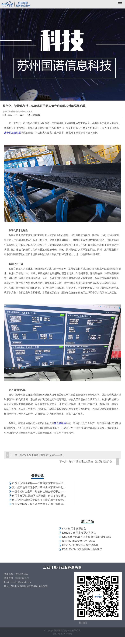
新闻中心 (20, 111)
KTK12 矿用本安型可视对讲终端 (80, 545)
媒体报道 (28, 111)
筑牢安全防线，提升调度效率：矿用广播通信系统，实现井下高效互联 (51, 504)
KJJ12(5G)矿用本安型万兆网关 (79, 532)
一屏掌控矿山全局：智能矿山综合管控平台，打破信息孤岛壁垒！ (49, 491)
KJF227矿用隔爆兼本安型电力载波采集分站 (86, 537)
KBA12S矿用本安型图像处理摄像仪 (82, 549)
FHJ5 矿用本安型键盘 (74, 528)
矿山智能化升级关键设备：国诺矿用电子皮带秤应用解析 (44, 499)
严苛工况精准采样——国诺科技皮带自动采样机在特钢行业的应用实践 (51, 483)
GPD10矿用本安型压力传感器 (78, 541)
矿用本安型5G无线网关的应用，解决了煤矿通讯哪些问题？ (45, 495)
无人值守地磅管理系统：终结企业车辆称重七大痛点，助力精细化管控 (51, 487)
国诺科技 (16, 4)
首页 (13, 111)
